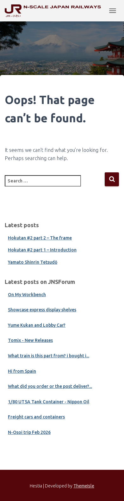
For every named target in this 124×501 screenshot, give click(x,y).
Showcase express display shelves (42, 309)
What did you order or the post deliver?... (50, 386)
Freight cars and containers (36, 416)
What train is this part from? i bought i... (48, 355)
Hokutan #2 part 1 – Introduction (42, 249)
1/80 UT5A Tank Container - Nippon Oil (48, 401)
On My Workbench (27, 294)
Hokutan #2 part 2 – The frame (40, 237)
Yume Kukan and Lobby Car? (36, 325)
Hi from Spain (22, 371)
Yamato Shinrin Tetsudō (32, 262)
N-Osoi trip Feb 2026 (29, 432)
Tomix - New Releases (30, 340)
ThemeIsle (83, 485)
